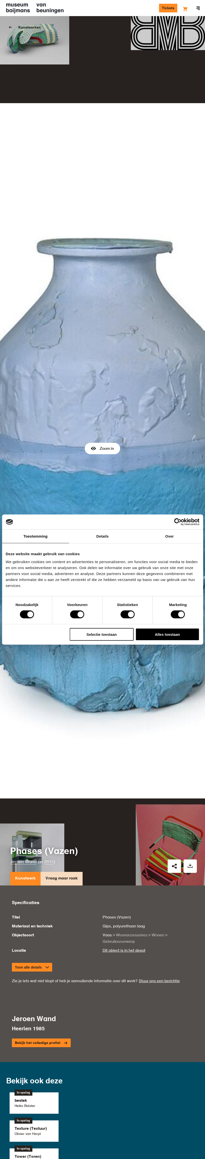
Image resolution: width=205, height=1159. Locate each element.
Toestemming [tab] (35, 536)
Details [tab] (102, 536)
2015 (49, 845)
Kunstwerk (25, 863)
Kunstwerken (29, 27)
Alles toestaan (167, 634)
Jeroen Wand (23, 845)
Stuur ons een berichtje (159, 964)
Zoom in (102, 440)
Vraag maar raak (62, 863)
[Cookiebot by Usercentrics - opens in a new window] (177, 522)
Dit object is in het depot (124, 934)
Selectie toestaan (102, 634)
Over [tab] (169, 536)
